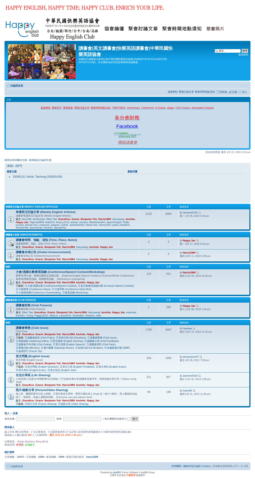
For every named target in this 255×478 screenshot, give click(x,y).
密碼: (59, 418)
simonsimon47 (191, 356)
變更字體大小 (245, 85)
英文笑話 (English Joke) (63, 370)
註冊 (234, 92)
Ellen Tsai (51, 219)
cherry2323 (105, 225)
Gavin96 (187, 390)
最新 (10, 165)
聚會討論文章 (186, 91)
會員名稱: (10, 418)
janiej (115, 225)
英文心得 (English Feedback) (79, 366)
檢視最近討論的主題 (40, 160)
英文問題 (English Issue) (32, 356)
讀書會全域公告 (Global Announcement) (43, 252)
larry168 (26, 219)
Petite (126, 222)
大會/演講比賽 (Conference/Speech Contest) (51, 285)
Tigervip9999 (37, 222)
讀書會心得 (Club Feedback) (102, 341)
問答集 (223, 92)
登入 (244, 92)
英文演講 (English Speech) (70, 344)
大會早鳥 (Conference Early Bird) (73, 289)
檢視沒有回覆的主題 (16, 160)
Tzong (29, 315)
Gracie (75, 219)
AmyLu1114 (62, 222)
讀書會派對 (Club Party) (102, 344)
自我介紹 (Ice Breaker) (90, 347)
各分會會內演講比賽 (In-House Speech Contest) (107, 285)
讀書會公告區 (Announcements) (24, 234)
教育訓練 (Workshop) (76, 292)
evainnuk (44, 225)
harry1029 (92, 456)
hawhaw (187, 328)
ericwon (83, 222)
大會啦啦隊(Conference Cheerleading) (40, 292)
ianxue (74, 222)
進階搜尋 (243, 54)
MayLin (54, 315)
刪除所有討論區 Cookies (197, 466)
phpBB (116, 472)
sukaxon (55, 225)
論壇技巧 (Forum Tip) (30, 351)
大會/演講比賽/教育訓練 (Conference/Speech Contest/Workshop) (60, 272)
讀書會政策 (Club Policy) (40, 337)
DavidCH (125, 225)
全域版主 (30, 444)
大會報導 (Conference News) (35, 289)
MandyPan (60, 227)
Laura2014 (65, 315)
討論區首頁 (17, 85)
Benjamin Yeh (89, 219)
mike (98, 315)
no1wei (20, 225)
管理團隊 (176, 466)
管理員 (19, 444)
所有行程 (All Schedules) (72, 337)
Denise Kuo (31, 225)
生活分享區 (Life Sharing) (33, 375)
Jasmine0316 (77, 225)
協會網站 (173, 91)
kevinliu (130, 219)
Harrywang (118, 219)
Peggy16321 (42, 315)
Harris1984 (104, 219)
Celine (64, 225)
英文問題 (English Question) (42, 366)
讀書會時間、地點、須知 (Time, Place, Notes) (46, 240)
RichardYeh (22, 227)
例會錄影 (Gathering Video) (34, 341)
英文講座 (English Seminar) (68, 341)
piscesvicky (36, 227)
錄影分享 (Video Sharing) (74, 404)
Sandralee (78, 315)
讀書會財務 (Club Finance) (21, 300)
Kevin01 (48, 227)
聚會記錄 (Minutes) (29, 347)
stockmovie (38, 219)
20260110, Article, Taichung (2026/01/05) (37, 176)
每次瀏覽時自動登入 (117, 418)
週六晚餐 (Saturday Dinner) (59, 347)
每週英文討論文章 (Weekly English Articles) (32, 207)
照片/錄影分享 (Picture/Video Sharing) (42, 390)
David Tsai (91, 225)
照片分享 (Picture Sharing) (42, 404)
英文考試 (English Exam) (112, 366)
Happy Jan (22, 222)
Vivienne (90, 315)
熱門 (18, 165)
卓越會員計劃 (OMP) (118, 347)
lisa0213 (50, 222)
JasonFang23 (113, 222)
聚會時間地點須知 (205, 91)
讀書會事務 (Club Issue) (32, 327)
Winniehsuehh (97, 222)
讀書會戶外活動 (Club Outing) (35, 344)
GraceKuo (64, 219)
